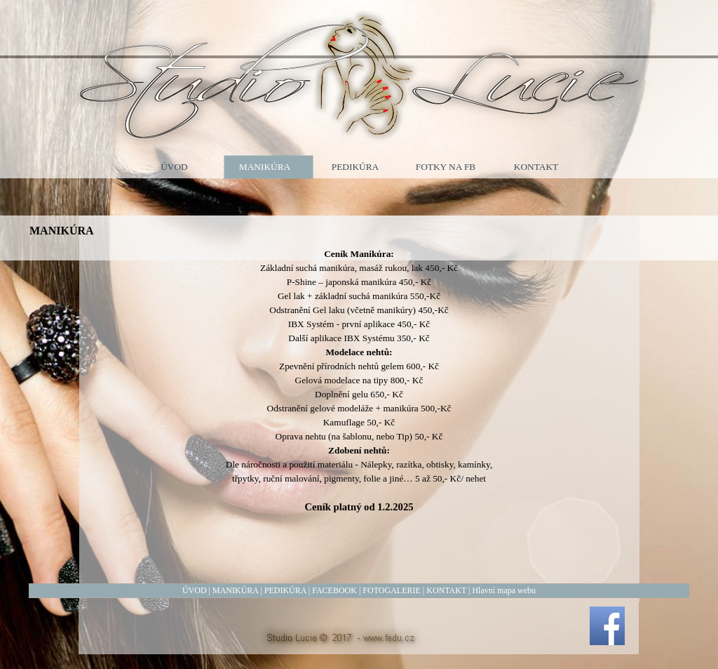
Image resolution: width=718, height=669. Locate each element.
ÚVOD (194, 590)
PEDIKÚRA (285, 590)
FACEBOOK (334, 590)
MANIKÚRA (235, 590)
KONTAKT (446, 590)
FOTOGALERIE (391, 590)
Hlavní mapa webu (504, 590)
